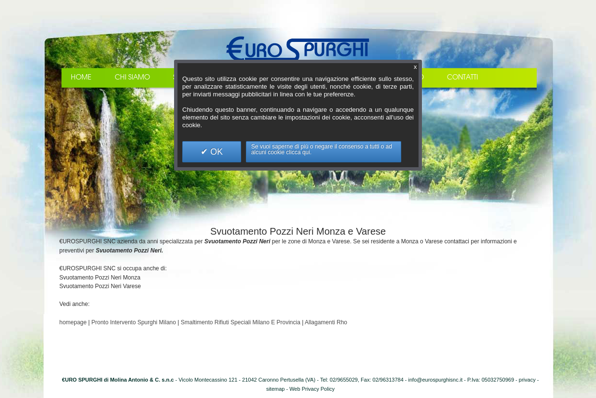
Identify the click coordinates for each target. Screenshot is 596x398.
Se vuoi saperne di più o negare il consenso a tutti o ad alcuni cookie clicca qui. (321, 149)
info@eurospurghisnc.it (435, 380)
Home (81, 77)
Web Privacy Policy (312, 389)
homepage (73, 322)
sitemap (275, 389)
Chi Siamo (132, 77)
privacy (527, 380)
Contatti (462, 77)
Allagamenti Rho (326, 322)
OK (215, 152)
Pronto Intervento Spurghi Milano (134, 322)
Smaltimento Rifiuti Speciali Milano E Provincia (240, 322)
